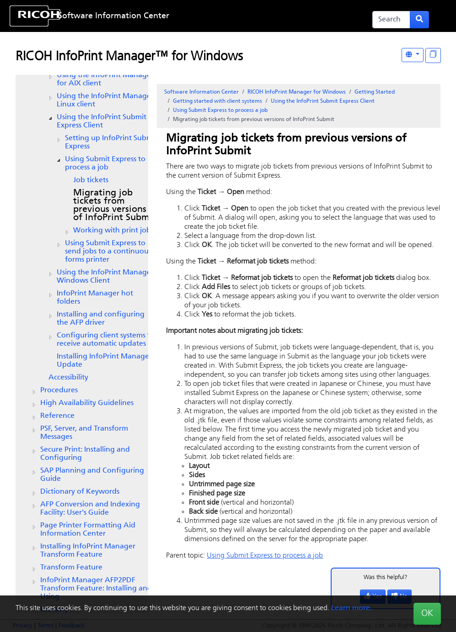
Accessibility (68, 377)
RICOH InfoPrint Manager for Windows (296, 92)
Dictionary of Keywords (79, 491)
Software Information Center (113, 16)
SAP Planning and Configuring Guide (92, 475)
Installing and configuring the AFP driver (101, 319)
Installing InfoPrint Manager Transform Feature (87, 550)
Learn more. (351, 608)
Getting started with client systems (217, 101)
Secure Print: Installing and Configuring (85, 454)
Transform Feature (71, 567)
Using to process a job (105, 163)
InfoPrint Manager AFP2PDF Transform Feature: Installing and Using (96, 588)
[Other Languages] (413, 55)
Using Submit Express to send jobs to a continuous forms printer (108, 251)
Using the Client (101, 121)
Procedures (59, 390)
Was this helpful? (386, 577)
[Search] (391, 19)
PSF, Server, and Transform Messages (84, 433)
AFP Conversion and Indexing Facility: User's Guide (90, 508)
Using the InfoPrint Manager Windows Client (105, 276)
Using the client (105, 79)
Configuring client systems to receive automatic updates (106, 340)
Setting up (111, 142)
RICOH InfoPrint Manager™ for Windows (129, 57)
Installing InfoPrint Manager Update (104, 361)
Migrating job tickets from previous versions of (114, 205)
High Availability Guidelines (87, 403)
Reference (57, 416)
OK (427, 613)
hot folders (95, 297)
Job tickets (90, 180)
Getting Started (374, 92)
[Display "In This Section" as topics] (433, 55)
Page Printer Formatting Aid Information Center (87, 529)
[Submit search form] (419, 19)
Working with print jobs (113, 230)
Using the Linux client (105, 100)
